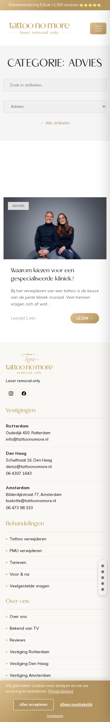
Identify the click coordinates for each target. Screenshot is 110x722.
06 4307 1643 (19, 473)
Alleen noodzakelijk (76, 705)
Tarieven (18, 562)
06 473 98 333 (19, 507)
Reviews (18, 640)
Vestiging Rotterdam (29, 651)
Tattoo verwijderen (28, 539)
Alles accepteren (34, 705)
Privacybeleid (60, 691)
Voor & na (19, 574)
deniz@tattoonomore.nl (29, 466)
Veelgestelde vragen (29, 586)
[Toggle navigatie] (98, 28)
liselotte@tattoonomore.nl (31, 500)
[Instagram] (11, 393)
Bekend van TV (24, 628)
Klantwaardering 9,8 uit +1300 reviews (55, 4)
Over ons (18, 616)
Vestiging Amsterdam (30, 675)
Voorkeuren (55, 716)
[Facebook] (24, 393)
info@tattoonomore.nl (27, 439)
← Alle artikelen (55, 123)
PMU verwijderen (26, 550)
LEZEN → (84, 318)
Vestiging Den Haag (29, 663)
